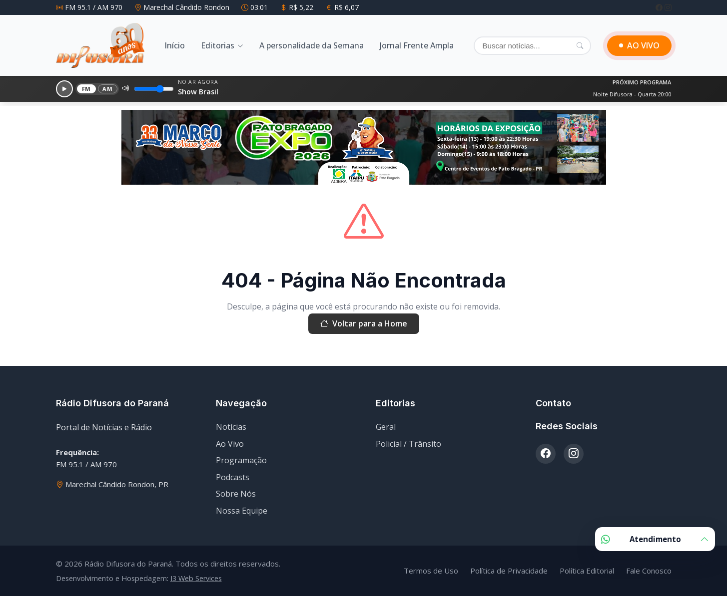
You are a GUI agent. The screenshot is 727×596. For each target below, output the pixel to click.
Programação (241, 460)
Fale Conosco (649, 571)
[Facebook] (660, 7)
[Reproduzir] (64, 88)
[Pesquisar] (580, 45)
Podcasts (232, 477)
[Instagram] (668, 7)
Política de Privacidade (509, 571)
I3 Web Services (196, 578)
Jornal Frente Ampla (417, 45)
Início (174, 45)
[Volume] (154, 89)
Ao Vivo (230, 443)
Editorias (217, 45)
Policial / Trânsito (408, 443)
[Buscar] (532, 45)
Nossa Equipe (241, 510)
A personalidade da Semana (311, 45)
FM (86, 88)
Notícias (231, 426)
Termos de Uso (431, 571)
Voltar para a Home (363, 323)
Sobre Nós (236, 493)
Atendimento (655, 539)
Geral (386, 426)
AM (107, 88)
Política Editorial (587, 571)
